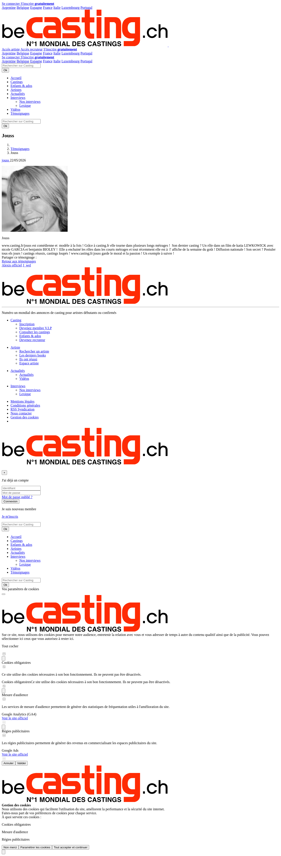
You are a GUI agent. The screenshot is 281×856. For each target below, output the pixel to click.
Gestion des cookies (25, 417)
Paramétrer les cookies (35, 847)
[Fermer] (4, 472)
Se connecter (11, 3)
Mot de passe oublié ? (17, 497)
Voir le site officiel (15, 718)
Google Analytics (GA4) (19, 714)
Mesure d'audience (15, 695)
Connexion (11, 501)
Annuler (9, 763)
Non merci (10, 847)
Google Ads (10, 750)
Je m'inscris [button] (10, 516)
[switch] (4, 653)
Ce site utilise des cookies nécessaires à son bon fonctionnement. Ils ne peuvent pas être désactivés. (100, 682)
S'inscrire (37, 3)
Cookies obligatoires (16, 662)
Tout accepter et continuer (70, 847)
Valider (21, 763)
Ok (5, 70)
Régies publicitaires (16, 731)
